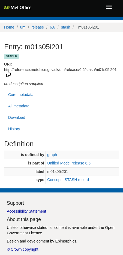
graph (52, 155)
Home (9, 27)
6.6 (52, 27)
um (22, 27)
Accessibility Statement (26, 211)
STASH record (77, 180)
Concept (54, 180)
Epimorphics (65, 241)
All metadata (18, 106)
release (37, 27)
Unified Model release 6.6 (69, 163)
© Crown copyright (22, 249)
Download (16, 117)
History (14, 129)
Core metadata (21, 94)
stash (65, 27)
